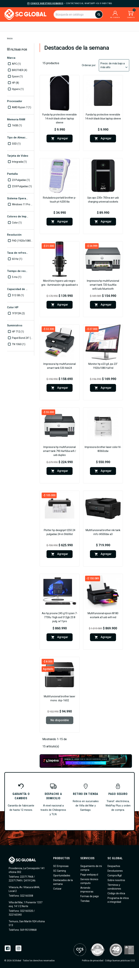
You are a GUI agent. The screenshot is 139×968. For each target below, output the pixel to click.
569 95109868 (28, 929)
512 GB (18, 295)
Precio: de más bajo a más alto (114, 65)
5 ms (16, 277)
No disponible (59, 720)
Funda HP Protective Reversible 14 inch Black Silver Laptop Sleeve (59, 118)
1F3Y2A (18, 313)
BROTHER (19, 70)
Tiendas (85, 901)
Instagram (18, 948)
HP (15, 82)
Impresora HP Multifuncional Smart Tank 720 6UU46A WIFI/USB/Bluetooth (103, 284)
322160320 (26, 910)
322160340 (15, 914)
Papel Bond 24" (22, 337)
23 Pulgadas (21, 180)
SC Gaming (59, 870)
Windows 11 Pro (22, 204)
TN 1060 (18, 344)
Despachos (114, 866)
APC (16, 63)
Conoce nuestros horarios (46, 3)
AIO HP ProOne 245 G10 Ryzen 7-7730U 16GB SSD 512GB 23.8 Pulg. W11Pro (59, 617)
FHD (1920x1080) (22, 240)
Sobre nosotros (116, 880)
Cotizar (57, 888)
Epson (17, 76)
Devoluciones (115, 870)
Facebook (7, 948)
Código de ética (116, 893)
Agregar (59, 138)
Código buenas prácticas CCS (120, 960)
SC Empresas (61, 866)
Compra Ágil (115, 875)
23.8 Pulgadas (22, 186)
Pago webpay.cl (89, 874)
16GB (17, 125)
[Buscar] (78, 14)
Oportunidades (61, 875)
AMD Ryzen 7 (21, 107)
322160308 (26, 895)
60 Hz (17, 258)
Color (17, 222)
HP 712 (18, 331)
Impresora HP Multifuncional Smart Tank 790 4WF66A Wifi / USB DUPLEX (59, 451)
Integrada (19, 161)
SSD (16, 143)
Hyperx (18, 89)
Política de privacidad (92, 960)
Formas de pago (89, 896)
